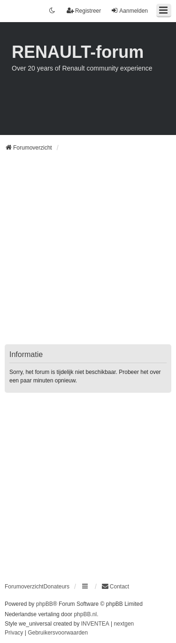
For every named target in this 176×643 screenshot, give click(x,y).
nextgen (124, 623)
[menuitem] (115, 586)
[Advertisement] (88, 254)
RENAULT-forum (78, 52)
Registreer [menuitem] (84, 10)
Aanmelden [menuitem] (129, 10)
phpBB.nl (85, 614)
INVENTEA (95, 623)
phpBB (44, 604)
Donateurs (56, 586)
